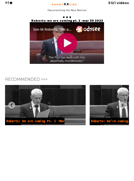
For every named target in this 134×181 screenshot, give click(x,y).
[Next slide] (122, 105)
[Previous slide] (11, 105)
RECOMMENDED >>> (26, 79)
